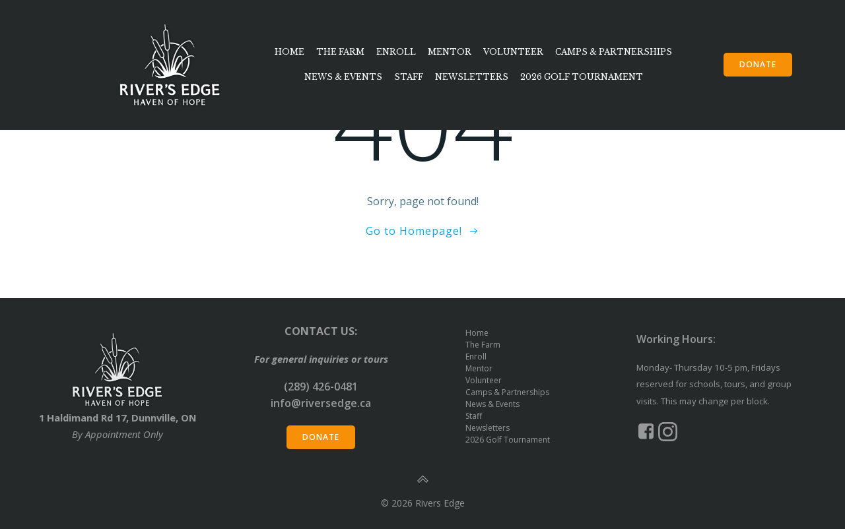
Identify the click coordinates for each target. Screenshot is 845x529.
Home (289, 52)
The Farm (340, 52)
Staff (408, 77)
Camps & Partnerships (613, 52)
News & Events (343, 77)
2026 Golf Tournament (581, 77)
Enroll (396, 52)
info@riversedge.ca (321, 403)
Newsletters (471, 77)
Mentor (449, 52)
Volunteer (513, 52)
